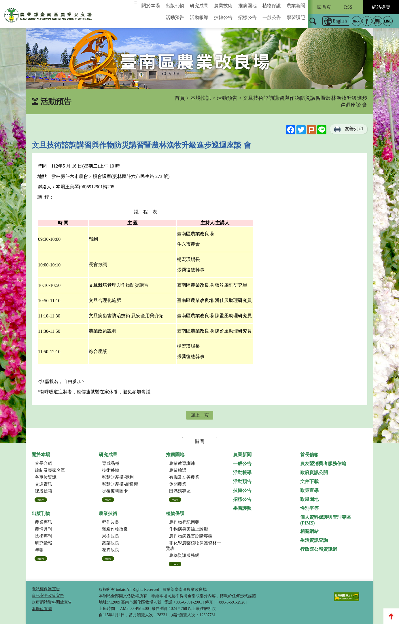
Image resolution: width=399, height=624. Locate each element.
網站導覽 (381, 7)
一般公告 (271, 17)
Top (391, 616)
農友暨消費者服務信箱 (323, 463)
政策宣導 (309, 490)
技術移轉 (110, 470)
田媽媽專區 (180, 491)
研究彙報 (43, 543)
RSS (348, 7)
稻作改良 (110, 522)
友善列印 (354, 128)
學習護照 (296, 17)
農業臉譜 (177, 470)
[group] (199, 58)
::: (135, 2)
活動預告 (175, 17)
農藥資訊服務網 (184, 555)
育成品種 (110, 463)
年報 (39, 550)
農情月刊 (43, 529)
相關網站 (309, 531)
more (40, 499)
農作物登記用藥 (184, 522)
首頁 (180, 98)
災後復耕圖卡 (115, 491)
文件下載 (309, 481)
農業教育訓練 (182, 463)
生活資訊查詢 (314, 540)
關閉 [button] (199, 441)
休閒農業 (177, 484)
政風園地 (309, 499)
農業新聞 (296, 5)
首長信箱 (309, 454)
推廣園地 (247, 5)
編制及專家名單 (50, 470)
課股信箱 (43, 491)
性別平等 (309, 508)
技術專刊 (43, 536)
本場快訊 (200, 98)
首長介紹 (43, 463)
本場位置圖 (42, 609)
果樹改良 (110, 536)
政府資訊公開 (314, 472)
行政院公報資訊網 (318, 549)
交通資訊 (43, 484)
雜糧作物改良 (115, 529)
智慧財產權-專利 (118, 477)
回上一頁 (199, 415)
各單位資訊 (45, 477)
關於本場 (150, 5)
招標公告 (247, 17)
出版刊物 (175, 5)
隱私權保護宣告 (46, 589)
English (340, 20)
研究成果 (199, 5)
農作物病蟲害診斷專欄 (190, 536)
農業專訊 (43, 522)
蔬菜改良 (110, 543)
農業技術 (223, 5)
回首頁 (324, 7)
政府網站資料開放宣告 (52, 602)
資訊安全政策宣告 (48, 595)
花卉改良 (110, 550)
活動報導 (199, 17)
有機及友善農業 (184, 477)
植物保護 (271, 5)
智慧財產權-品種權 (120, 484)
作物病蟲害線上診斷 (188, 529)
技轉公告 (223, 17)
